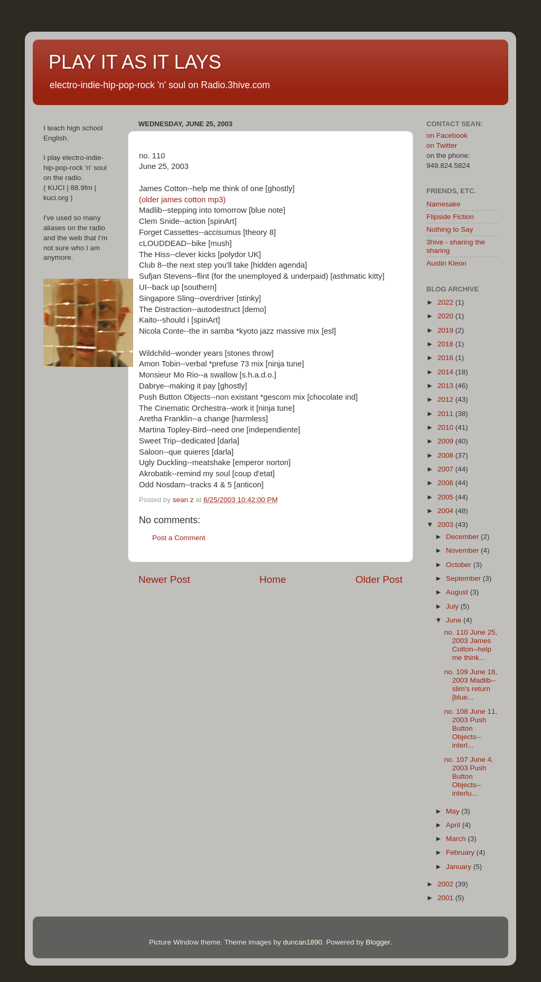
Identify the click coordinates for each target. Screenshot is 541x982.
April (454, 825)
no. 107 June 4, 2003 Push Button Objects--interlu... (468, 777)
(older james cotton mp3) (182, 199)
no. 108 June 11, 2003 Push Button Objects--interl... (471, 728)
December (463, 537)
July (453, 606)
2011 (446, 414)
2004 (446, 511)
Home (272, 579)
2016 (446, 358)
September (464, 578)
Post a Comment (179, 538)
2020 (446, 316)
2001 (446, 898)
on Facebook (447, 135)
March (457, 839)
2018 (446, 344)
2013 (446, 386)
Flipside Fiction (450, 217)
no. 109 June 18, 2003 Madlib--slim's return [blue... (471, 685)
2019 (446, 330)
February (461, 852)
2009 (446, 441)
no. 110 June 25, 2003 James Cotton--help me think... (471, 645)
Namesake (443, 204)
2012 (446, 399)
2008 (446, 455)
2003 (446, 524)
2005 (446, 497)
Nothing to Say (449, 229)
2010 (446, 427)
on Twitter (441, 145)
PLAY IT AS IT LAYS (135, 62)
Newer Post (164, 579)
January (459, 867)
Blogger (378, 942)
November (463, 550)
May (453, 811)
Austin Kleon (446, 263)
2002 (446, 884)
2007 (446, 469)
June (454, 620)
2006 (446, 483)
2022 (446, 302)
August (458, 592)
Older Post (379, 579)
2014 (446, 372)
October (459, 565)
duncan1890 (302, 942)
